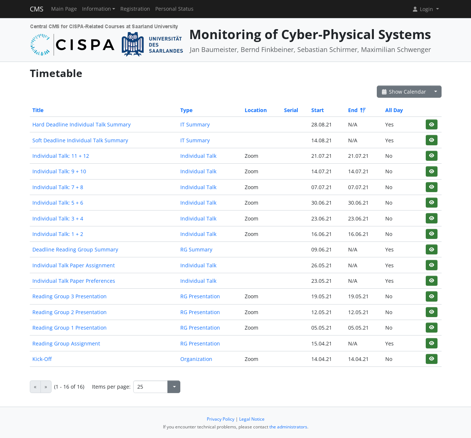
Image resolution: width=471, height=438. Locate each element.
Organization (196, 358)
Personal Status (174, 9)
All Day (394, 110)
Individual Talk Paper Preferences (73, 280)
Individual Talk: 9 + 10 (59, 171)
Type (186, 110)
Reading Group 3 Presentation (69, 296)
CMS (36, 8)
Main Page (64, 9)
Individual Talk (198, 155)
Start (317, 110)
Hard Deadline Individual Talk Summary (81, 124)
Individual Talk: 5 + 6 (57, 202)
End (356, 110)
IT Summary (195, 124)
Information (96, 9)
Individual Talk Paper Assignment (73, 265)
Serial (291, 110)
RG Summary (196, 249)
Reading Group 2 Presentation (69, 312)
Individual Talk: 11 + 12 (60, 155)
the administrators (288, 427)
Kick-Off (42, 358)
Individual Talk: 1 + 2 (57, 233)
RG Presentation (200, 296)
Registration (135, 9)
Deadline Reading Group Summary (75, 249)
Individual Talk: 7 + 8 (57, 187)
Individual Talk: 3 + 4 (57, 218)
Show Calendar (403, 91)
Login (423, 9)
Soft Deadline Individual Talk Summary (80, 140)
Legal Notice (252, 419)
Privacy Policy (220, 419)
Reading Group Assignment (66, 343)
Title (37, 110)
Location (256, 110)
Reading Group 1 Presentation (69, 327)
